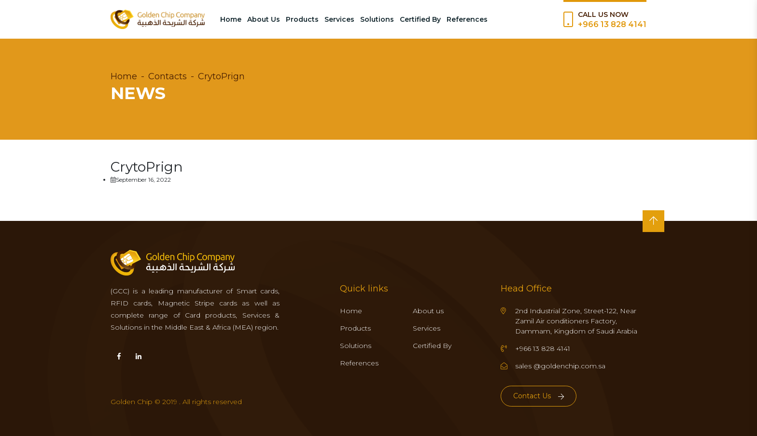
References (467, 19)
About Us (263, 19)
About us (428, 310)
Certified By (420, 19)
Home (230, 19)
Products (302, 19)
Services (339, 19)
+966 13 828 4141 (612, 24)
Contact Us (538, 396)
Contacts (167, 76)
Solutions (377, 19)
